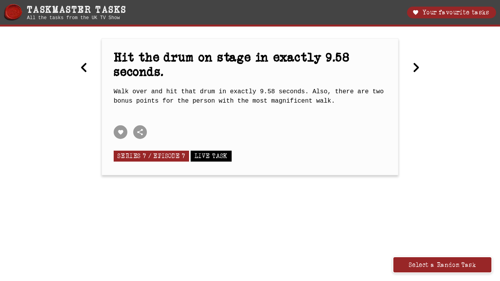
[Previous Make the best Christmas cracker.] (84, 68)
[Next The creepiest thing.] (416, 68)
